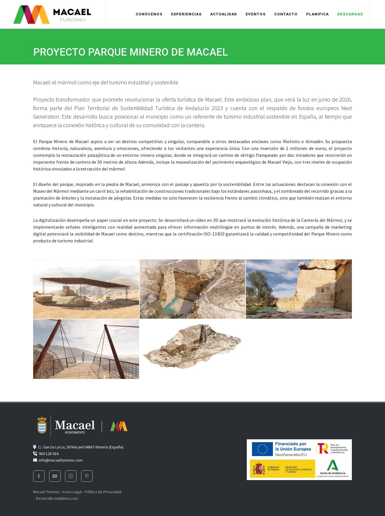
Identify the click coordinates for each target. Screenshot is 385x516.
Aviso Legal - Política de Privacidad (91, 491)
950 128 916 (46, 453)
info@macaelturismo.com (58, 460)
